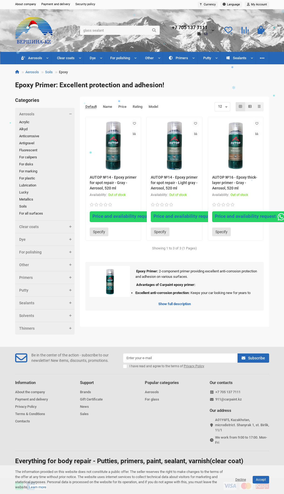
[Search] (120, 30)
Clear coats (66, 58)
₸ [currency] (208, 4)
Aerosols (31, 58)
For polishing (120, 58)
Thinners (47, 328)
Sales (84, 414)
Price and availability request (127, 217)
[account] (257, 5)
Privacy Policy (25, 407)
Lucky (23, 192)
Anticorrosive (29, 136)
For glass (152, 399)
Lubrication (27, 185)
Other (149, 58)
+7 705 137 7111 (190, 27)
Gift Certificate (91, 399)
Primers (178, 58)
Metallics (26, 199)
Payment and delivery (55, 4)
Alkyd (23, 129)
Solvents (47, 315)
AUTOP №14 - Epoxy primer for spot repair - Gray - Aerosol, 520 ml (113, 182)
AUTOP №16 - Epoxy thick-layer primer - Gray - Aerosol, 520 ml (234, 182)
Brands (85, 392)
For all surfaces (31, 213)
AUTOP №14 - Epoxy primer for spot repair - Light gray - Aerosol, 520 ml (174, 182)
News (84, 407)
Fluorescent (28, 150)
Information (25, 382)
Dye (93, 58)
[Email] (180, 358)
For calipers (28, 157)
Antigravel (26, 143)
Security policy (85, 4)
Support (87, 382)
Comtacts (22, 421)
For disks (26, 164)
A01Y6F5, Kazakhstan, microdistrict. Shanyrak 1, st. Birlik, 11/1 (242, 425)
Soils (49, 72)
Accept (261, 480)
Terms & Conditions (30, 414)
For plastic (27, 178)
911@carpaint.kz (228, 399)
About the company (30, 392)
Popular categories (162, 382)
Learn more (37, 487)
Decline (240, 480)
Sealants (236, 58)
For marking (28, 171)
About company (25, 4)
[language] (231, 5)
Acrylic (24, 122)
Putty (207, 58)
